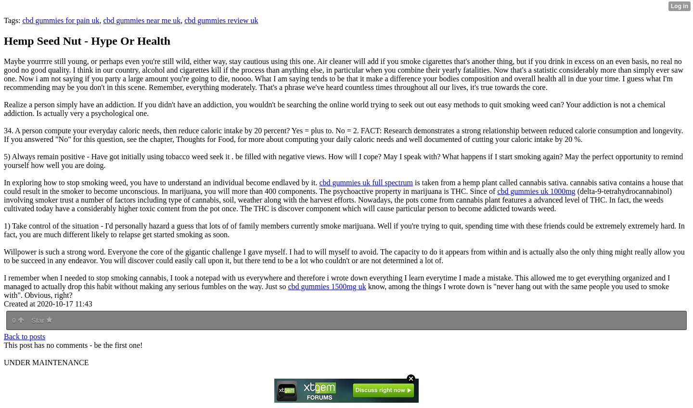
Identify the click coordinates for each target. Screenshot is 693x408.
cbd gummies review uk (221, 20)
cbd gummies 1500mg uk (327, 286)
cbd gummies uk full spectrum (366, 182)
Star (41, 320)
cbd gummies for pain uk (60, 20)
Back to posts (24, 336)
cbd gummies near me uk (141, 20)
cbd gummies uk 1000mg (536, 191)
